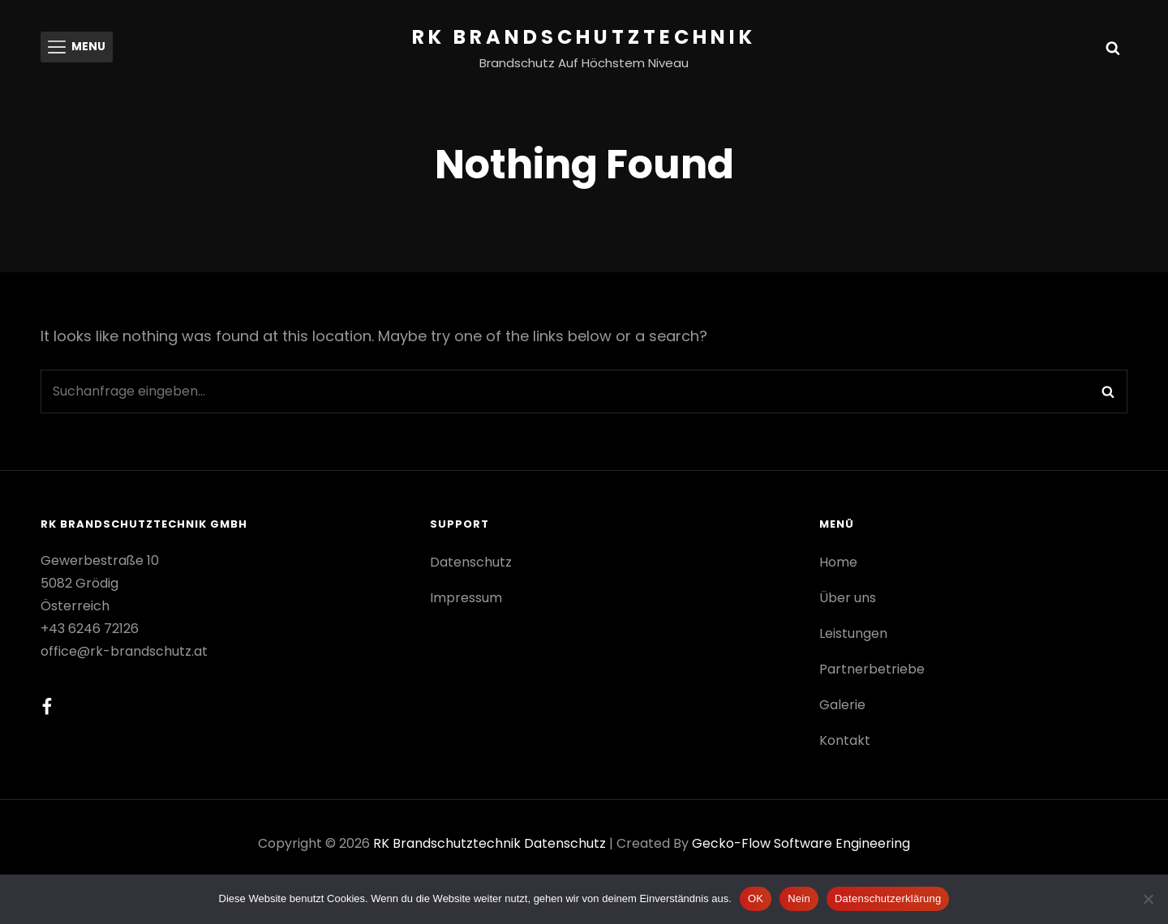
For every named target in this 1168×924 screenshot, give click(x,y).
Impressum (466, 597)
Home (838, 562)
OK (755, 898)
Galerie (842, 704)
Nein (799, 898)
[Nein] (1148, 899)
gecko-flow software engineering (801, 843)
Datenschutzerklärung (888, 898)
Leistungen (853, 633)
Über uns (847, 597)
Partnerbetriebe (872, 669)
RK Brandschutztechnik (584, 37)
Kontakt (844, 740)
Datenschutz (471, 562)
